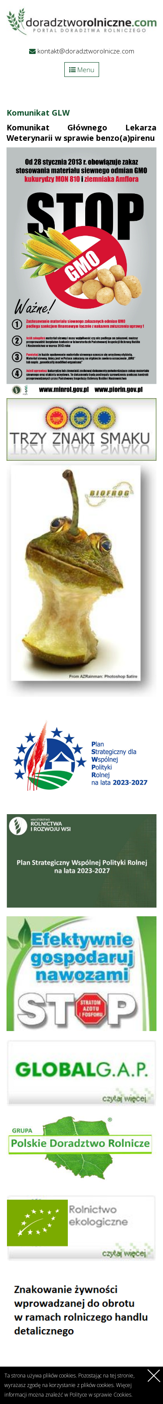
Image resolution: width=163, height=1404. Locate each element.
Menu (81, 69)
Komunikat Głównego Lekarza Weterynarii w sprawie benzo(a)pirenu (81, 132)
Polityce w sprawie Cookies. (101, 1394)
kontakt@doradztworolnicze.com (85, 51)
